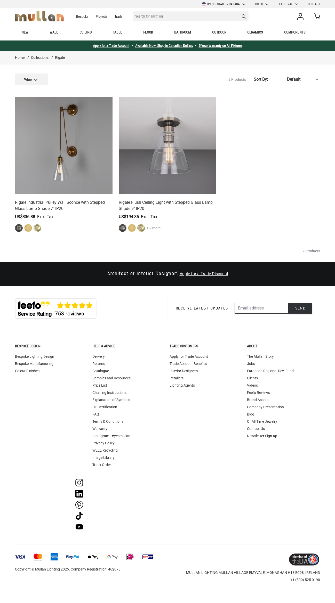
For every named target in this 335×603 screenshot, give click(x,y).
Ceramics (255, 32)
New (24, 32)
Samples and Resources (111, 378)
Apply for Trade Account (189, 356)
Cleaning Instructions (109, 392)
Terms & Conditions (107, 421)
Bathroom (182, 32)
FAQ (95, 414)
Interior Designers (184, 371)
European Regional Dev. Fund (270, 371)
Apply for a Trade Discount (204, 273)
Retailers (177, 378)
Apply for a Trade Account (111, 46)
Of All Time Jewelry (262, 421)
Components (294, 32)
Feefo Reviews (258, 392)
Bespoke (82, 16)
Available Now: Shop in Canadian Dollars (164, 46)
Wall (54, 32)
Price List (99, 385)
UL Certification (104, 407)
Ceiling (85, 32)
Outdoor (219, 32)
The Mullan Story (260, 356)
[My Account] (301, 16)
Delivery (98, 356)
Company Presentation (265, 407)
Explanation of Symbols (111, 400)
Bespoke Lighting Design (34, 356)
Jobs (251, 364)
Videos (252, 385)
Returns (98, 364)
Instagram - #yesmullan (111, 436)
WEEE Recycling (105, 450)
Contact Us (256, 429)
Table (117, 32)
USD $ (262, 4)
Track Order (101, 465)
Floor (148, 32)
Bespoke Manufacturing (34, 364)
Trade (119, 16)
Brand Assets (257, 400)
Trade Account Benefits (188, 364)
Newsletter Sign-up (262, 436)
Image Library (103, 457)
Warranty (99, 429)
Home (20, 57)
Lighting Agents (182, 385)
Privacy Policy (103, 443)
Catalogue (100, 371)
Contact (314, 4)
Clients (252, 378)
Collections (40, 57)
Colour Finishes (27, 371)
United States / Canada (224, 4)
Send (300, 308)
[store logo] (39, 16)
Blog (250, 414)
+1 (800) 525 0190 (305, 580)
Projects (101, 16)
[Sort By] (295, 79)
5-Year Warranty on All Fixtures (220, 46)
